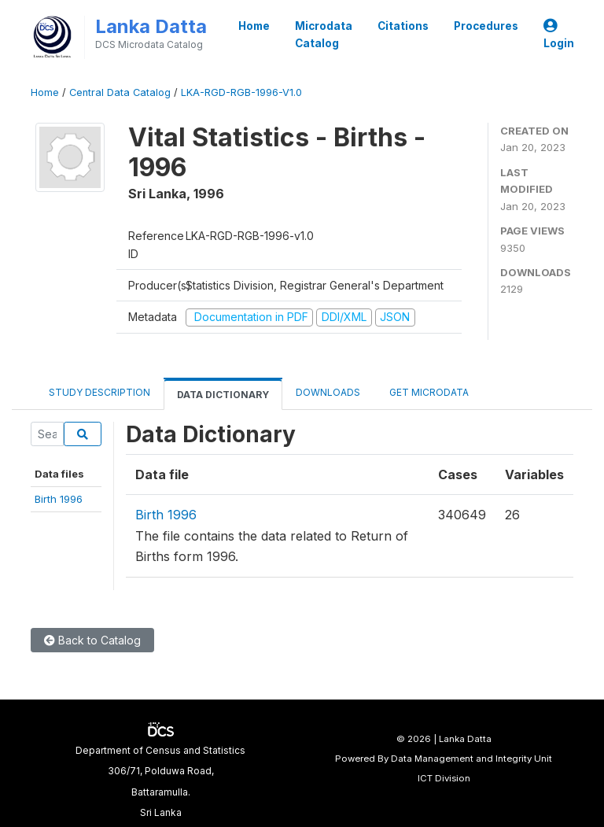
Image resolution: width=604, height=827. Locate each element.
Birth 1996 (59, 499)
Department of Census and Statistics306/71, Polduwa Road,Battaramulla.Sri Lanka (160, 781)
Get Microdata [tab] (428, 392)
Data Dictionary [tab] (223, 395)
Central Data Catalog (120, 92)
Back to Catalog (92, 640)
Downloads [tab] (328, 392)
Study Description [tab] (99, 392)
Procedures (486, 26)
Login (558, 35)
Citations (403, 26)
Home (254, 26)
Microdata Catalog (323, 35)
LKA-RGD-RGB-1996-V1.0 (241, 92)
